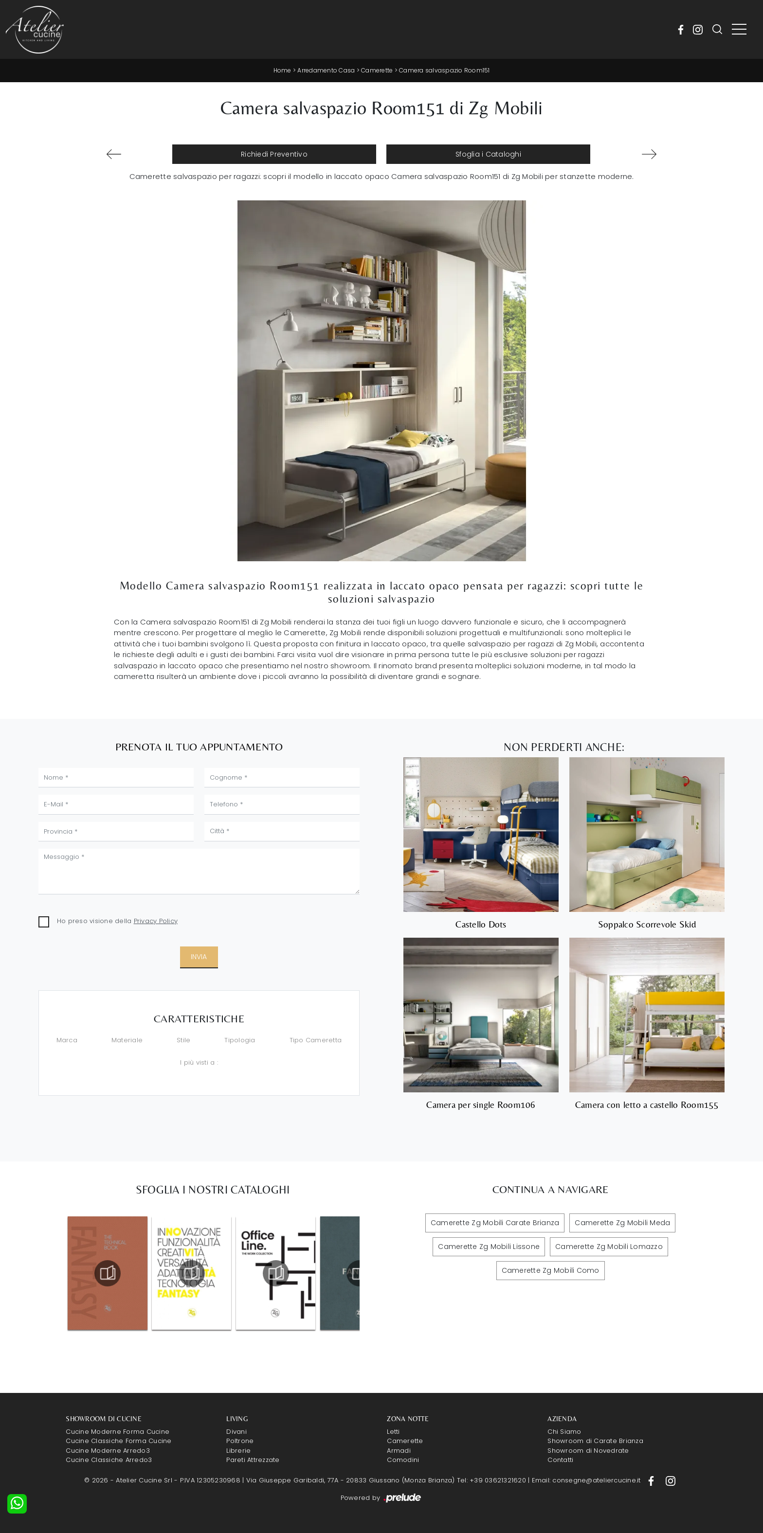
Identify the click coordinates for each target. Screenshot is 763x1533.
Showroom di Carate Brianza (595, 1440)
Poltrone (240, 1440)
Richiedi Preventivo (274, 154)
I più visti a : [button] (199, 1062)
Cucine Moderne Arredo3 (108, 1450)
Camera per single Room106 (480, 1105)
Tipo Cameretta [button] (316, 1040)
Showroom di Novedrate (588, 1450)
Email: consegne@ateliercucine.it (586, 1480)
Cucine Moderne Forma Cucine (117, 1431)
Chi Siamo (564, 1431)
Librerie (238, 1450)
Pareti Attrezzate (252, 1459)
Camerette (377, 70)
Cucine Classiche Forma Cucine (118, 1440)
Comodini (403, 1459)
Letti (393, 1431)
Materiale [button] (127, 1040)
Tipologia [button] (239, 1040)
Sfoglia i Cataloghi (488, 154)
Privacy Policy (156, 921)
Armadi (399, 1450)
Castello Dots (480, 924)
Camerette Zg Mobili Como (551, 1270)
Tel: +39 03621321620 (491, 1480)
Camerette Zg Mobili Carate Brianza (495, 1223)
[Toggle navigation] (739, 30)
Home (282, 70)
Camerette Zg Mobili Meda (622, 1223)
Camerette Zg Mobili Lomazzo (609, 1246)
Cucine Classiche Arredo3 (109, 1459)
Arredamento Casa (326, 70)
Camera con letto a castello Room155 (647, 1105)
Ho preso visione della (117, 921)
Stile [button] (183, 1040)
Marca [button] (66, 1040)
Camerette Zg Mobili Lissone (489, 1246)
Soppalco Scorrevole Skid (647, 924)
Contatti (560, 1459)
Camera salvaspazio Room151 (444, 70)
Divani (236, 1431)
